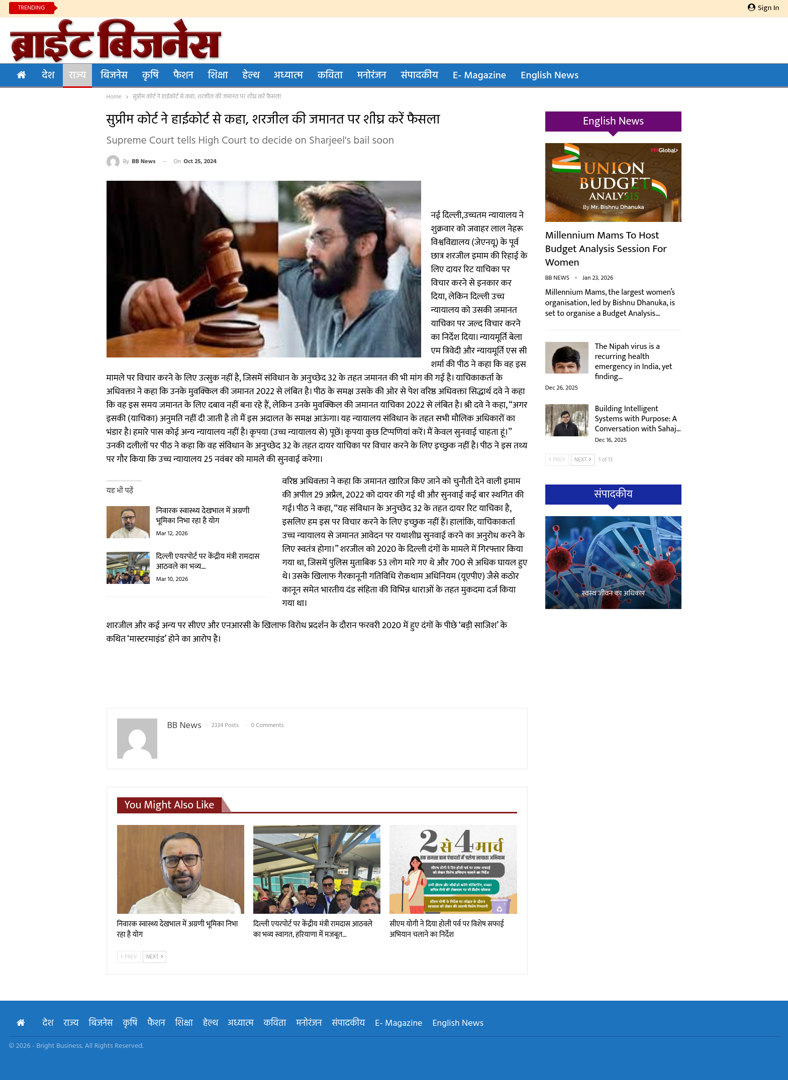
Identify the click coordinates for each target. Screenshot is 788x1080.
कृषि (150, 76)
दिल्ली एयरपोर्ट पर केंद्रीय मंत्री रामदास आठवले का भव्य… (208, 561)
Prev (129, 957)
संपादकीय (419, 76)
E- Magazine (479, 76)
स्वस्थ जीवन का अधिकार (613, 593)
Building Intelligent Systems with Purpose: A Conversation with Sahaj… (638, 419)
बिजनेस (114, 76)
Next (154, 957)
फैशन (183, 76)
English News (549, 76)
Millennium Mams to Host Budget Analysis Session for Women (606, 248)
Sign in (763, 8)
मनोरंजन (371, 76)
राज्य (77, 76)
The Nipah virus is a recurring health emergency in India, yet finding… (633, 362)
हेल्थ (250, 76)
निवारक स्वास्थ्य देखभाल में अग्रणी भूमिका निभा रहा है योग (203, 516)
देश (48, 76)
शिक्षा (218, 76)
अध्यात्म (288, 76)
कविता (330, 76)
